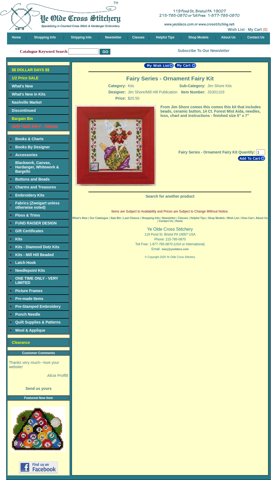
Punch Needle (27, 314)
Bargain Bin (22, 118)
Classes (138, 37)
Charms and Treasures (35, 187)
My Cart (255, 29)
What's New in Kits (29, 94)
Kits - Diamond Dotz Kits (37, 247)
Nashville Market (27, 102)
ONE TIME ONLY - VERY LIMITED (36, 280)
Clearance (21, 342)
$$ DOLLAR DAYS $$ (31, 70)
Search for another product (170, 196)
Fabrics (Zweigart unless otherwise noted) (37, 205)
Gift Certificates (29, 231)
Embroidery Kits (29, 195)
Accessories (26, 155)
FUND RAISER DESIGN (36, 223)
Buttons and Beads (32, 179)
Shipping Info (81, 37)
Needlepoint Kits (30, 270)
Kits (18, 239)
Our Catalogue (99, 218)
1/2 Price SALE (25, 78)
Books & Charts (29, 139)
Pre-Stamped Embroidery (38, 306)
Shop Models (198, 37)
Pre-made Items (29, 298)
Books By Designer (32, 147)
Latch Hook (25, 262)
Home (16, 37)
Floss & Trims (27, 215)
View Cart (247, 218)
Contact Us (255, 37)
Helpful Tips (165, 37)
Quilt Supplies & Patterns (38, 322)
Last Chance (131, 218)
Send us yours (38, 388)
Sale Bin (115, 218)
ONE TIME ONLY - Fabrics (35, 126)
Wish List (236, 29)
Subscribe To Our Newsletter (203, 50)
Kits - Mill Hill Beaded (34, 255)
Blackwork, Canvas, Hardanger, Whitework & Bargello (37, 167)
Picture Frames (28, 291)
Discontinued (24, 110)
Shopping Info (45, 37)
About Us (228, 37)
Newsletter (113, 37)
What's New (22, 86)
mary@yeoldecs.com (175, 249)
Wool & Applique (30, 330)
